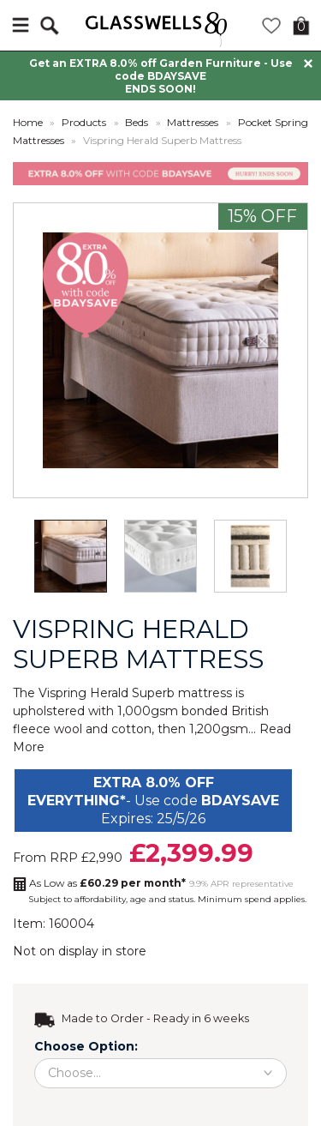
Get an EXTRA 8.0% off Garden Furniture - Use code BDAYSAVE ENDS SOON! (161, 76)
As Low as (107, 882)
